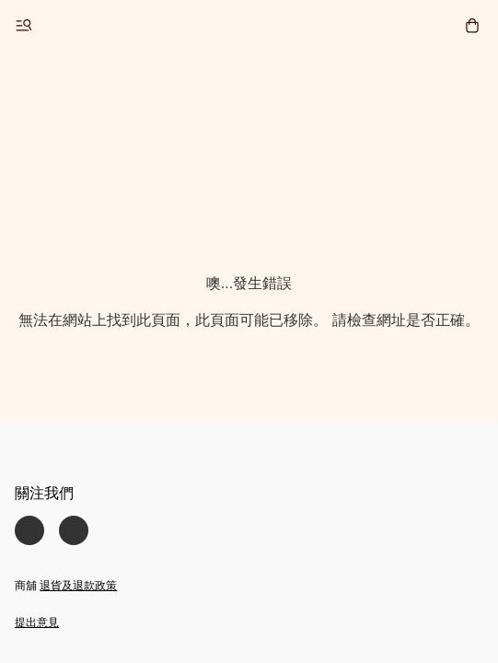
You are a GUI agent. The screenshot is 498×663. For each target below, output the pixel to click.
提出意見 (37, 622)
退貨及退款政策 (78, 585)
